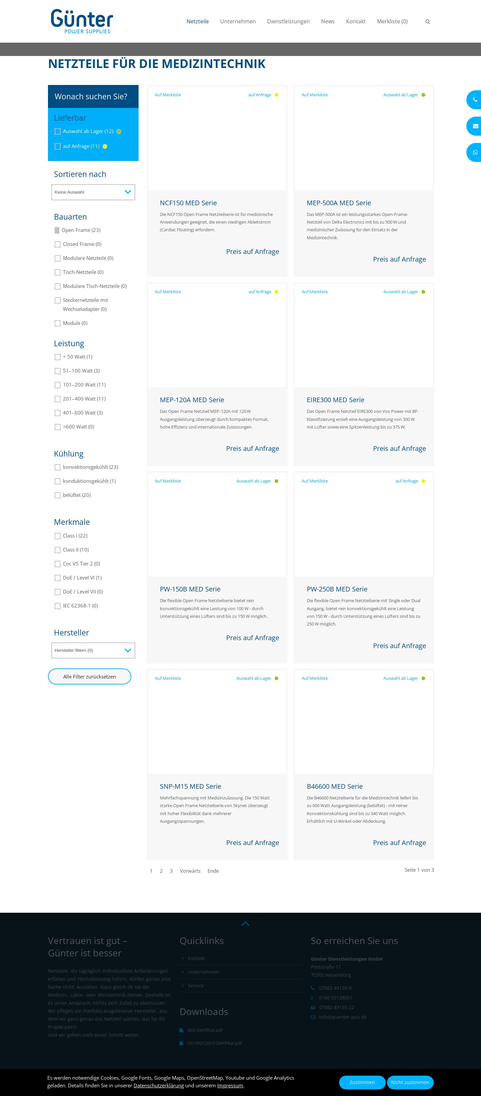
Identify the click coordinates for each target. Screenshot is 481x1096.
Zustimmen (362, 1082)
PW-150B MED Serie (190, 588)
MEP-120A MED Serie (192, 399)
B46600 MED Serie (335, 786)
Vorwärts (190, 870)
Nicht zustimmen (410, 1082)
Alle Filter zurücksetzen (89, 676)
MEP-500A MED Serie (339, 202)
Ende (213, 870)
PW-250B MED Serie (337, 588)
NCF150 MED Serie (188, 202)
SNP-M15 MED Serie (190, 786)
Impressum (230, 1085)
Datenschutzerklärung (159, 1085)
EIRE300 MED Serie (335, 399)
